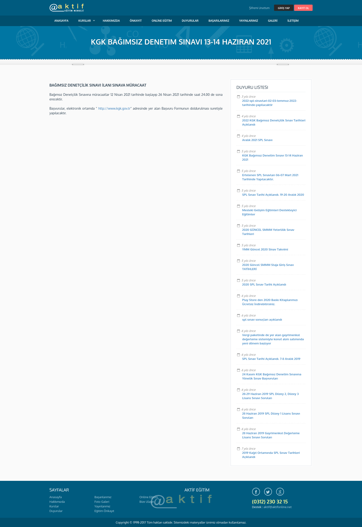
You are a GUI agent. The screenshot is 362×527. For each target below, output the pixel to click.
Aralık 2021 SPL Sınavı (257, 140)
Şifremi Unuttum (259, 8)
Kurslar (54, 506)
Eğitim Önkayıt (104, 511)
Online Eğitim (148, 497)
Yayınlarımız (102, 506)
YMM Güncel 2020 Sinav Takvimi (265, 249)
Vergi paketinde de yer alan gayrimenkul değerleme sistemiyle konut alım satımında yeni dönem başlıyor (273, 339)
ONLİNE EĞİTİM (162, 20)
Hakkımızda (57, 501)
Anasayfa (55, 497)
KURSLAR (84, 20)
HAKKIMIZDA (111, 20)
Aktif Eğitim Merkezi (66, 7)
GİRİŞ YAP (284, 8)
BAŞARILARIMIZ (218, 20)
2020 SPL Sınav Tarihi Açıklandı (264, 284)
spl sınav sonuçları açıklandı (262, 319)
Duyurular (56, 511)
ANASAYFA (61, 20)
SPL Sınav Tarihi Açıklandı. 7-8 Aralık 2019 (271, 359)
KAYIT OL (303, 8)
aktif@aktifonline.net (278, 507)
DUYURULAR (190, 20)
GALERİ (273, 20)
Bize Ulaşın (146, 501)
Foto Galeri (101, 501)
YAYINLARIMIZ (248, 20)
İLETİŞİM (293, 20)
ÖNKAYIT (136, 20)
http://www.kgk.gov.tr (114, 108)
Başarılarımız (102, 497)
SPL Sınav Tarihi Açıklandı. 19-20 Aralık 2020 (273, 194)
